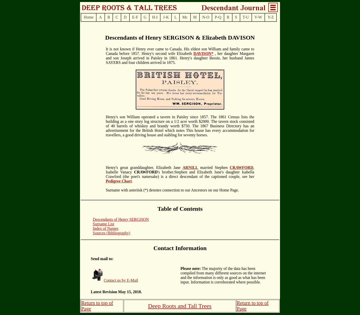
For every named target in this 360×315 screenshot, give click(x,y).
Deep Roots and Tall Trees (180, 306)
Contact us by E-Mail (121, 280)
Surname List (103, 224)
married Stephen (214, 167)
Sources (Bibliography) (111, 233)
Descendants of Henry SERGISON (121, 219)
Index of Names (105, 228)
